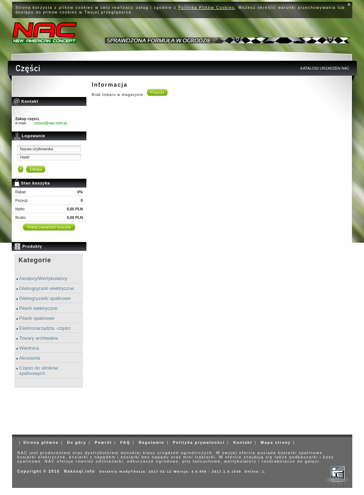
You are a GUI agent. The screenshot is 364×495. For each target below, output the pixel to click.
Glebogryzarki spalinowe (45, 298)
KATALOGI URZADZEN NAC (324, 68)
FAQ (125, 442)
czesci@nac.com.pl (50, 123)
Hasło (25, 157)
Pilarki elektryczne (38, 308)
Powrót (157, 92)
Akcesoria (29, 358)
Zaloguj (36, 169)
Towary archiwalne (38, 338)
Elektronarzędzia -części (44, 328)
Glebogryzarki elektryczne (46, 288)
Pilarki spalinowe (36, 318)
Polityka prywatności (199, 442)
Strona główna (40, 442)
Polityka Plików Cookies (206, 7)
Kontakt (242, 442)
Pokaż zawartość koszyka (49, 227)
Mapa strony (276, 442)
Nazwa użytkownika (36, 149)
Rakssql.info (79, 471)
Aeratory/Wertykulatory (43, 278)
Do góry (76, 442)
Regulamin (151, 442)
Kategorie (34, 260)
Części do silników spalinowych (38, 370)
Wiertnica (29, 348)
